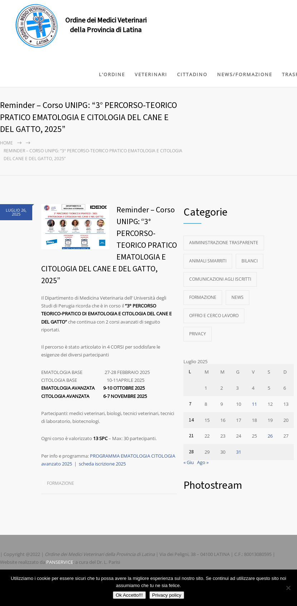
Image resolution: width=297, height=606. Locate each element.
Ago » (203, 462)
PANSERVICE (59, 562)
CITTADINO (192, 74)
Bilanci (249, 261)
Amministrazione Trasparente (223, 243)
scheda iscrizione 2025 (102, 463)
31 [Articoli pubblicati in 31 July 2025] (238, 452)
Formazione (60, 483)
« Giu (188, 462)
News (237, 297)
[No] (288, 587)
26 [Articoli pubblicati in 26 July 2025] (270, 436)
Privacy (197, 334)
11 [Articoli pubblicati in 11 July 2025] (254, 404)
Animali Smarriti (207, 261)
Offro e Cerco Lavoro (214, 315)
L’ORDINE (112, 74)
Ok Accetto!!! (129, 595)
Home (6, 143)
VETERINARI (151, 74)
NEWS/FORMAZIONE (244, 74)
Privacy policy (166, 595)
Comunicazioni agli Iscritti (220, 279)
